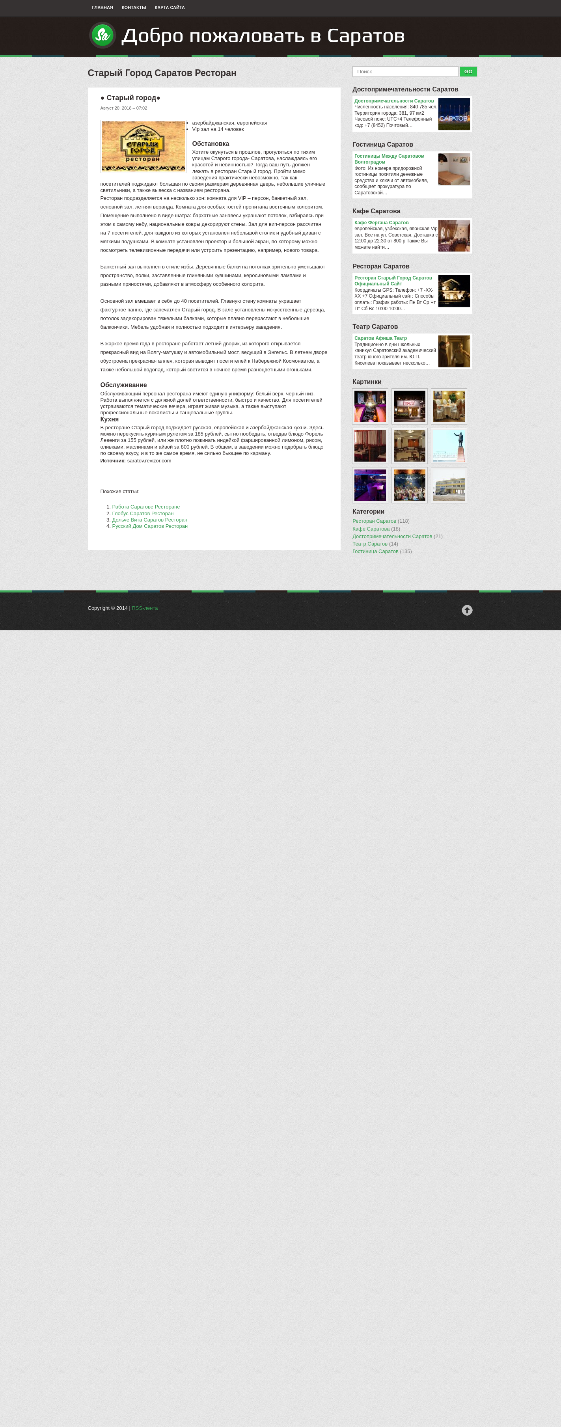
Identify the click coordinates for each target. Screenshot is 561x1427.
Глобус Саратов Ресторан (143, 513)
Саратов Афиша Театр (412, 338)
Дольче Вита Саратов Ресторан (150, 520)
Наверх (467, 610)
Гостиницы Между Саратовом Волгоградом (412, 159)
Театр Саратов (375, 326)
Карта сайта (170, 7)
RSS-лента (145, 608)
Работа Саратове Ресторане (146, 507)
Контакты (134, 7)
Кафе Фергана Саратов (412, 223)
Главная (102, 7)
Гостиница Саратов (382, 144)
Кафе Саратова (376, 211)
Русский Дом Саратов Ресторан (150, 526)
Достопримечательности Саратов (405, 89)
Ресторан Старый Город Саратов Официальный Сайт (412, 281)
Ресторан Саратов (381, 266)
